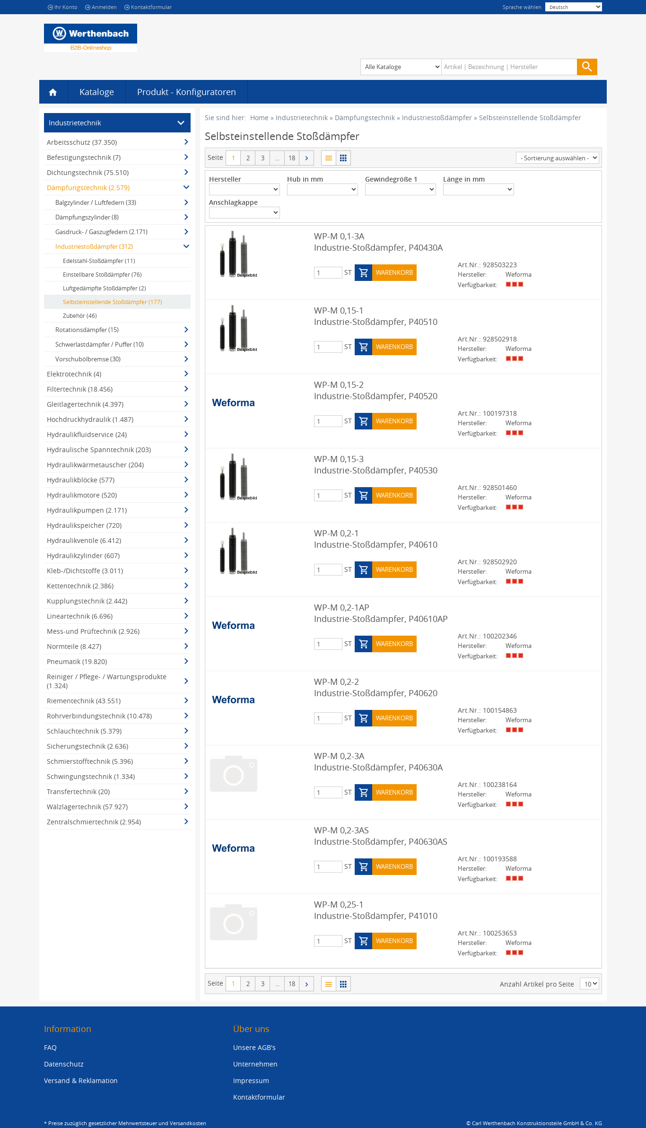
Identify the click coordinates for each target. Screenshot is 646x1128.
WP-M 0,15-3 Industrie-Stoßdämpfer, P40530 (375, 464)
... (277, 158)
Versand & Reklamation (81, 1080)
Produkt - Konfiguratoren (186, 91)
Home (259, 117)
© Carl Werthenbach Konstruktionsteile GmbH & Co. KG (534, 1123)
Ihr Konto (63, 6)
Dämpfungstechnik (365, 117)
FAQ (50, 1047)
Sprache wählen (522, 6)
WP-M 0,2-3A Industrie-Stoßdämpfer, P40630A (378, 761)
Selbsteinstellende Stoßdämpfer (530, 117)
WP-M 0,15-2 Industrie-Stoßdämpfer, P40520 (375, 390)
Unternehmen (255, 1063)
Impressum (251, 1080)
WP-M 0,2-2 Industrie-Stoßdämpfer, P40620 (375, 687)
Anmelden (101, 6)
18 (291, 158)
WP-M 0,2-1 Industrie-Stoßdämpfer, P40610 (375, 538)
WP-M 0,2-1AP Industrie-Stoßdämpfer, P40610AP (381, 613)
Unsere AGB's (254, 1047)
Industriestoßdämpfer (437, 117)
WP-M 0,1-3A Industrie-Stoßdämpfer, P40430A (378, 241)
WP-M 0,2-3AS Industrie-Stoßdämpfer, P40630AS (380, 835)
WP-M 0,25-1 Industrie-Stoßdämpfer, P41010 (375, 910)
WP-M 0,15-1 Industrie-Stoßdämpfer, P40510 (375, 316)
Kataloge (96, 91)
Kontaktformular (148, 6)
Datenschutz (64, 1063)
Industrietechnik (302, 117)
